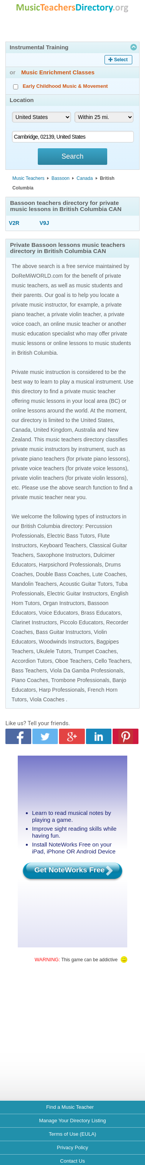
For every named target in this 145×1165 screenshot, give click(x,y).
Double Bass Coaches (62, 574)
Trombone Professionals (80, 680)
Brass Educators (101, 613)
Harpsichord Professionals (70, 565)
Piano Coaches (30, 680)
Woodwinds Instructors (66, 642)
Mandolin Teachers (34, 584)
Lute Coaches (108, 574)
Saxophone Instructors (64, 555)
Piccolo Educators (81, 622)
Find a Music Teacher (70, 1107)
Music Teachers (28, 178)
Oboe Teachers (73, 661)
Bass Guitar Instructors (63, 632)
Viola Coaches (47, 699)
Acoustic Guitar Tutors (86, 584)
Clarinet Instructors (34, 622)
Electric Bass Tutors (71, 536)
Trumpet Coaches (95, 651)
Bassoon (61, 178)
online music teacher (75, 324)
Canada (85, 178)
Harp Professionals (61, 690)
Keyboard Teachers (63, 545)
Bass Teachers (29, 670)
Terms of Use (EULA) (72, 1134)
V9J (44, 223)
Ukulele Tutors (54, 651)
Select (121, 59)
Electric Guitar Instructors (77, 593)
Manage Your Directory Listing (72, 1120)
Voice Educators (58, 613)
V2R (14, 223)
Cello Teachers (112, 661)
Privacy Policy (72, 1147)
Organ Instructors (63, 603)
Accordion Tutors (32, 661)
